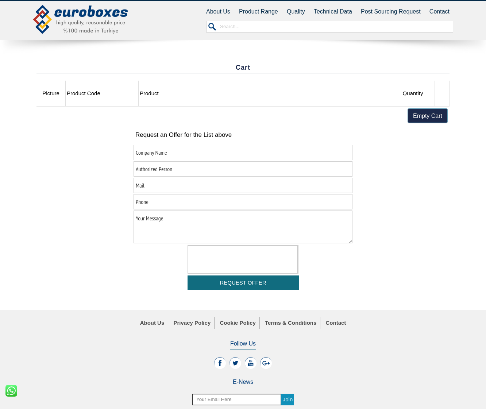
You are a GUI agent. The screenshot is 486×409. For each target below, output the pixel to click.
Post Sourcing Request (391, 11)
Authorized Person (243, 169)
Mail (243, 185)
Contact (439, 11)
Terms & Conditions (290, 323)
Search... (335, 26)
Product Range (258, 11)
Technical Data (333, 11)
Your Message (243, 227)
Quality (296, 11)
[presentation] (243, 260)
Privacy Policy (192, 323)
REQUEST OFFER (243, 282)
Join (288, 399)
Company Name (243, 152)
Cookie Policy (237, 323)
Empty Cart (427, 116)
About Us (218, 11)
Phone (243, 201)
